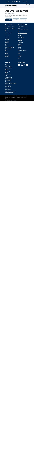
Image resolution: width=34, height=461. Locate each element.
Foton (6, 53)
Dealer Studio (14, 100)
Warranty (7, 71)
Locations (26, 1)
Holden (19, 52)
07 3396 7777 (8, 33)
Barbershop (8, 48)
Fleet (6, 72)
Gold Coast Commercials (8, 88)
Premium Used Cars (9, 47)
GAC (19, 58)
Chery (6, 45)
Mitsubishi (7, 38)
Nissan (7, 42)
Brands (7, 64)
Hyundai (7, 41)
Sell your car (8, 74)
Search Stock (8, 66)
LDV (6, 44)
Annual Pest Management (8, 81)
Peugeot (20, 55)
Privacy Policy (8, 78)
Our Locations (8, 77)
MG (6, 50)
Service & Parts (8, 68)
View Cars (16, 19)
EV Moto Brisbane (9, 92)
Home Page (8, 19)
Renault (7, 55)
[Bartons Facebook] (13, 1)
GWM (6, 52)
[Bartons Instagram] (15, 1)
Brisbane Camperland (10, 91)
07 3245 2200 (21, 37)
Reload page (23, 19)
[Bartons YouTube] (16, 1)
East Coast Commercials (8, 85)
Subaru (7, 39)
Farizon (7, 56)
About (6, 75)
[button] (28, 5)
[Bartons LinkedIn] (18, 1)
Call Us (9, 1)
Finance (7, 69)
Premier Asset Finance (10, 83)
